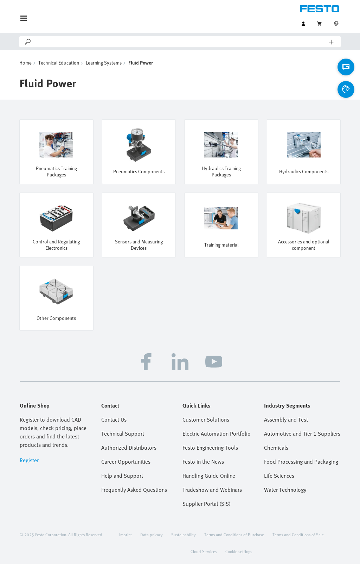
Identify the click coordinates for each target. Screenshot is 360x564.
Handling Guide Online (208, 475)
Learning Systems (104, 62)
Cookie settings (238, 551)
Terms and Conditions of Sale (298, 534)
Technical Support (122, 433)
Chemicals (276, 447)
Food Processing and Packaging (301, 461)
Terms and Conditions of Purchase (234, 534)
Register (29, 460)
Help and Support (122, 475)
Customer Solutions (205, 419)
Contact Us (114, 419)
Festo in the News (203, 461)
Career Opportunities (125, 461)
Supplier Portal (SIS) (206, 503)
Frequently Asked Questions (134, 489)
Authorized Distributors (128, 447)
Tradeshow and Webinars (212, 489)
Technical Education (58, 62)
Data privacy (151, 534)
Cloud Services (204, 551)
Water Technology (285, 489)
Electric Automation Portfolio (216, 433)
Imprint (125, 534)
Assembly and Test (286, 419)
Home (25, 62)
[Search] (180, 41)
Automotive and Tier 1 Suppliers (302, 433)
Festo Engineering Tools (210, 447)
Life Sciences (279, 475)
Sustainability (183, 534)
